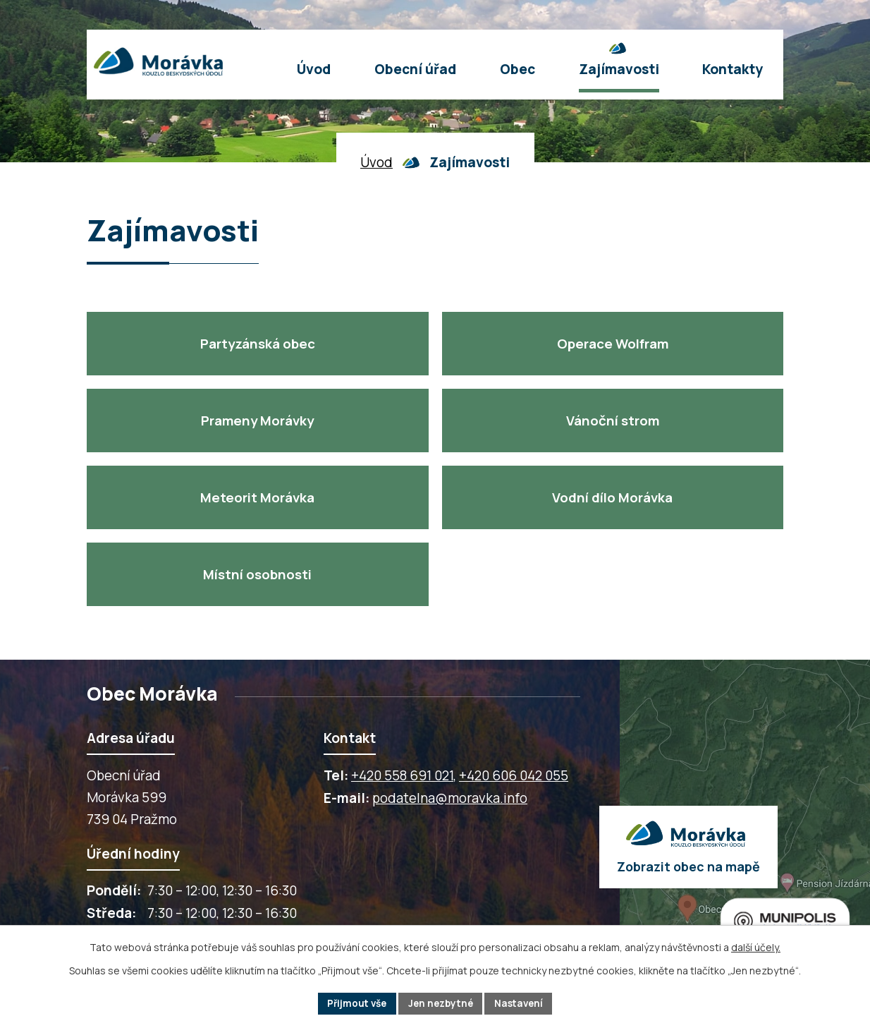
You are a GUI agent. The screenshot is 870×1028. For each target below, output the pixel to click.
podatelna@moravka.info (449, 798)
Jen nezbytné (441, 1003)
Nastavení (522, 1003)
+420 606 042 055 (513, 775)
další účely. (755, 946)
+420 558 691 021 (402, 775)
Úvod (376, 162)
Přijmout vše (353, 1003)
